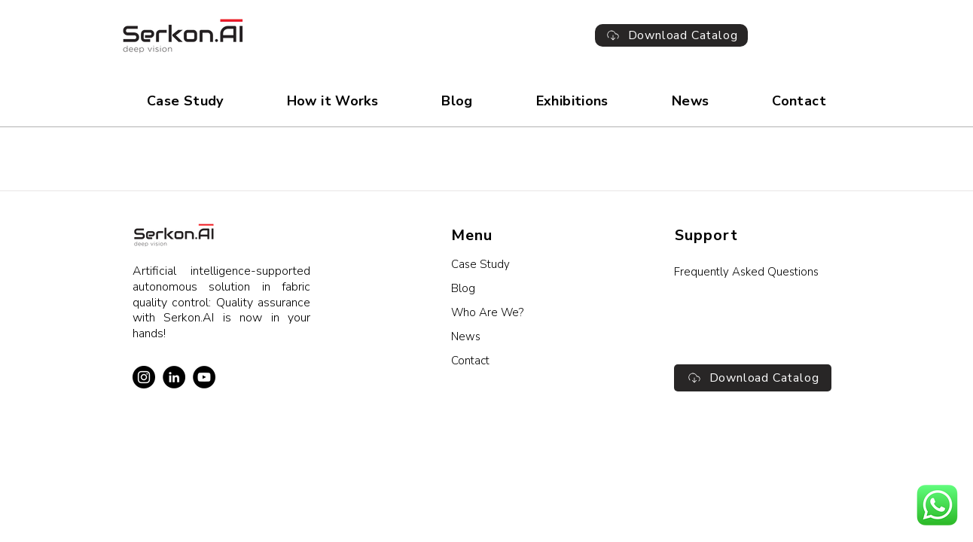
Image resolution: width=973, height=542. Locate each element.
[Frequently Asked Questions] (752, 271)
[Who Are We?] (530, 312)
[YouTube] (204, 377)
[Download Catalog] (671, 35)
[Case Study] (530, 264)
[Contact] (530, 360)
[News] (530, 336)
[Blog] (530, 288)
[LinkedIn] (174, 377)
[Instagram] (144, 377)
